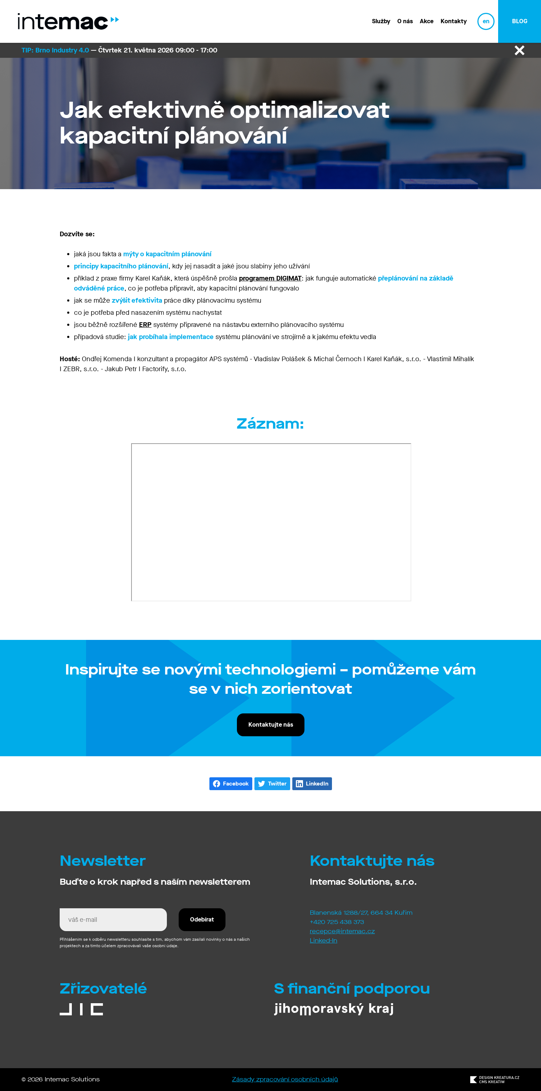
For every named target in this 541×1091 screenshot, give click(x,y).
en (486, 21)
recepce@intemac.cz (342, 931)
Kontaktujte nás (270, 725)
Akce (426, 21)
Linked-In (323, 940)
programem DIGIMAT (270, 278)
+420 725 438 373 (337, 922)
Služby (381, 21)
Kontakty (454, 21)
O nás (405, 21)
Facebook (236, 783)
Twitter (277, 783)
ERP (145, 324)
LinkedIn (317, 783)
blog (519, 21)
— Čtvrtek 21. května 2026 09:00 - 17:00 (119, 50)
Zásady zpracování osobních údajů (285, 1079)
